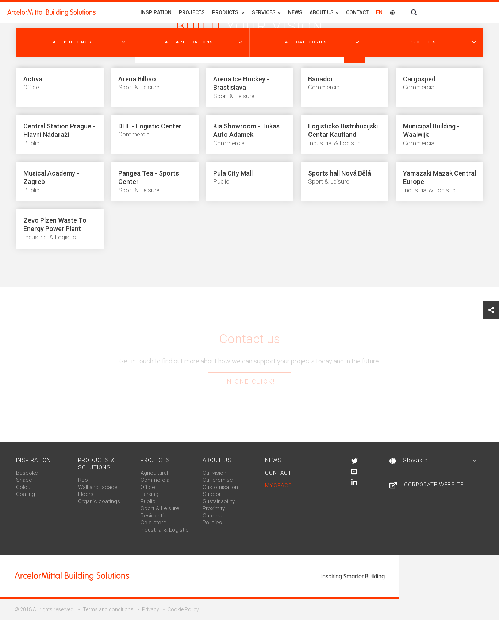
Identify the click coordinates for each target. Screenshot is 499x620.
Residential (154, 515)
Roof (84, 480)
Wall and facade (98, 487)
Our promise (218, 480)
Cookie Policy (183, 609)
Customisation (220, 487)
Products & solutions (96, 464)
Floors (85, 494)
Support (213, 494)
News (295, 12)
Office (148, 487)
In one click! (249, 381)
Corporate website (434, 484)
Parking (149, 494)
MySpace (278, 485)
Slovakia (439, 460)
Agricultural (154, 473)
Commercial (155, 480)
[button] (74, 42)
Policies (212, 522)
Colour (24, 487)
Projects (192, 12)
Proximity (214, 508)
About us (217, 460)
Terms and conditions (108, 609)
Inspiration (156, 12)
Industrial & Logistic (165, 530)
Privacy (150, 609)
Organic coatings (99, 501)
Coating (25, 494)
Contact (357, 12)
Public (148, 501)
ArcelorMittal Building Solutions (51, 12)
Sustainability (219, 501)
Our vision (214, 473)
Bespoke (27, 473)
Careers (212, 515)
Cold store (153, 522)
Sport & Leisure (160, 508)
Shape (24, 480)
